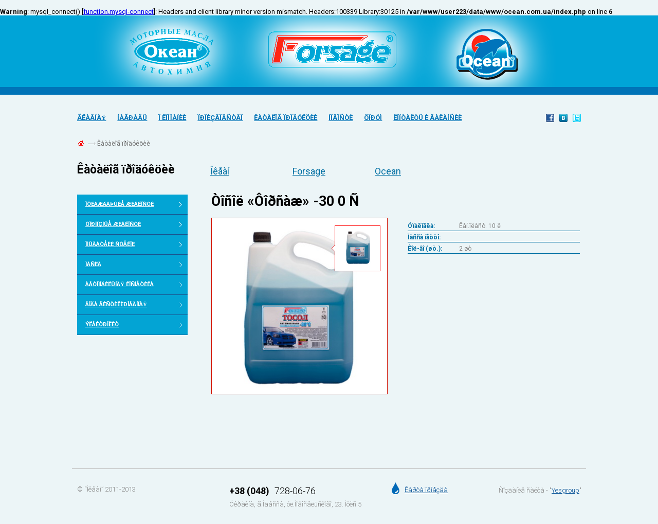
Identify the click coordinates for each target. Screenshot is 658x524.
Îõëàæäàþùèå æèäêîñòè (119, 204)
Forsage (309, 171)
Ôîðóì (373, 117)
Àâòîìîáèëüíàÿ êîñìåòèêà (119, 284)
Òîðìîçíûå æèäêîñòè (113, 224)
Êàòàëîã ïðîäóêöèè (285, 117)
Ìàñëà (93, 264)
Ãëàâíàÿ (91, 117)
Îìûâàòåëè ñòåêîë (110, 244)
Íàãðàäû (132, 117)
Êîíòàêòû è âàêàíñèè (427, 117)
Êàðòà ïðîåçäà (426, 490)
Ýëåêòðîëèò (102, 324)
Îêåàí (219, 171)
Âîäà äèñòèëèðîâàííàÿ (116, 304)
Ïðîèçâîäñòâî (220, 117)
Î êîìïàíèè (172, 117)
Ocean (388, 171)
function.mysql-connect (118, 11)
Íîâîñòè (340, 117)
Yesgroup (565, 490)
